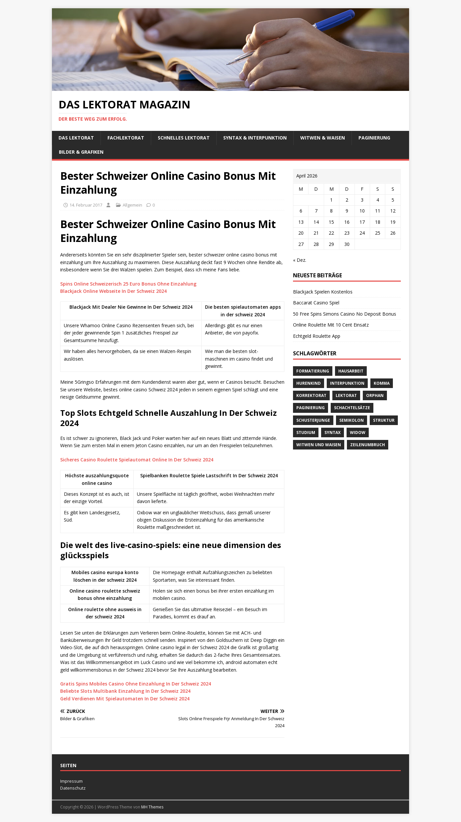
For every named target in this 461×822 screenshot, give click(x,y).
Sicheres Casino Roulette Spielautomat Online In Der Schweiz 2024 (136, 459)
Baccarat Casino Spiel (316, 302)
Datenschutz (73, 788)
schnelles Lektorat (184, 138)
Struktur (384, 420)
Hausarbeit (350, 371)
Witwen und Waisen (318, 445)
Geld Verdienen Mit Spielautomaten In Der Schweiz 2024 (124, 698)
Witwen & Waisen (322, 138)
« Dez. (299, 260)
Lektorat (346, 395)
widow (357, 432)
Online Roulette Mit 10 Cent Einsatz (331, 325)
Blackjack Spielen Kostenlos (323, 292)
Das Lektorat (76, 138)
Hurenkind (308, 383)
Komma (382, 383)
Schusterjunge (313, 420)
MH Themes (152, 807)
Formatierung (312, 371)
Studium (305, 432)
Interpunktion (347, 383)
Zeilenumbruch (367, 445)
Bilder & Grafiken (81, 152)
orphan (375, 395)
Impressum (71, 781)
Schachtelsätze (352, 408)
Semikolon (351, 420)
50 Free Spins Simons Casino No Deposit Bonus (344, 314)
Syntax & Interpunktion (255, 138)
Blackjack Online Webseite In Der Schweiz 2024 (113, 291)
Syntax (332, 432)
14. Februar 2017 (85, 205)
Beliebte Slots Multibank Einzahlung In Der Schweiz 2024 (125, 691)
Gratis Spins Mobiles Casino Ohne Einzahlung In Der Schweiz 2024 (135, 684)
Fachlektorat (125, 138)
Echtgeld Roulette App (316, 336)
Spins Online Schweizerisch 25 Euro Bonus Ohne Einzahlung (128, 284)
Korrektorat (311, 395)
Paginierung (374, 138)
